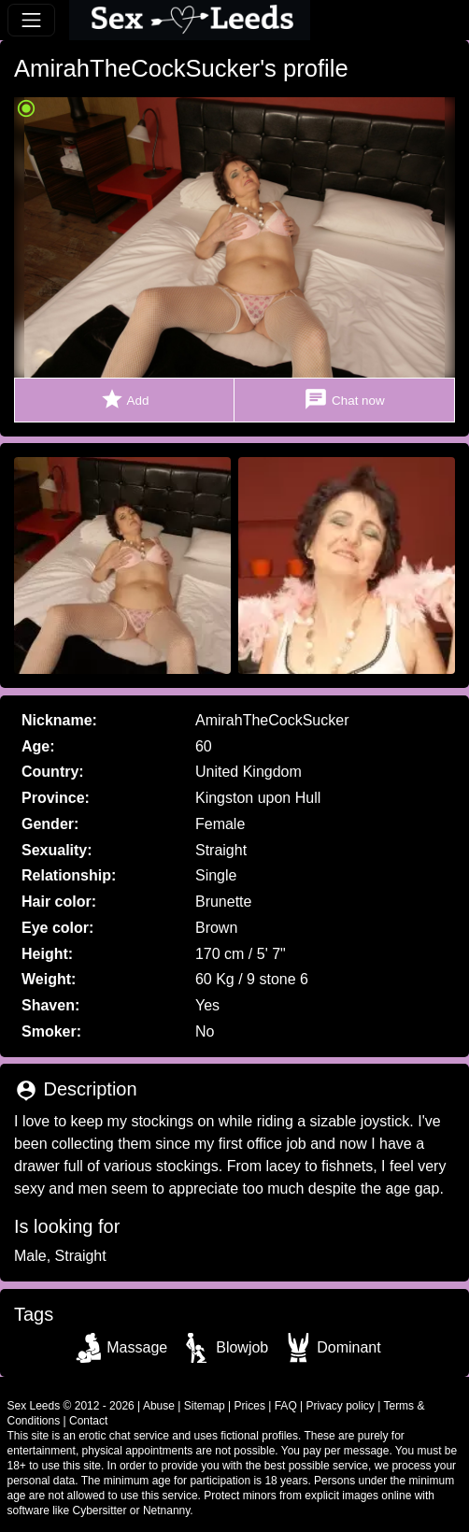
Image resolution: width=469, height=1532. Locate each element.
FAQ (286, 1405)
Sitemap (204, 1405)
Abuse (159, 1405)
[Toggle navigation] (31, 20)
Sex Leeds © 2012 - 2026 (71, 1405)
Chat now (344, 399)
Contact (88, 1420)
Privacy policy (340, 1405)
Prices (249, 1405)
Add (124, 399)
